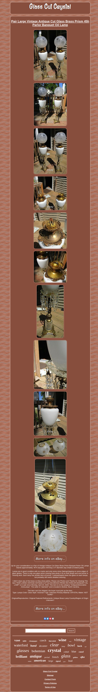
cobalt (66, 652)
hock (79, 646)
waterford (21, 645)
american (40, 660)
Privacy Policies (50, 683)
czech (43, 640)
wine (62, 640)
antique (36, 656)
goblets (75, 657)
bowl (71, 645)
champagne (33, 641)
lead (70, 660)
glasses (23, 650)
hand (33, 645)
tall (85, 646)
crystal (54, 650)
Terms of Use (50, 687)
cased (81, 652)
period (47, 657)
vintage (80, 639)
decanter (43, 646)
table (24, 641)
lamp (63, 646)
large (50, 661)
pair (64, 661)
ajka (82, 657)
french (55, 657)
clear (54, 645)
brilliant (21, 656)
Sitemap (50, 675)
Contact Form (50, 679)
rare (70, 641)
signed (58, 661)
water (29, 661)
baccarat (52, 641)
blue (74, 651)
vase (17, 640)
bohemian (38, 651)
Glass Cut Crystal (50, 671)
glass (65, 655)
